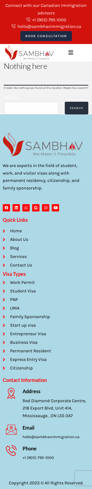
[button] (70, 52)
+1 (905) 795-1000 (38, 457)
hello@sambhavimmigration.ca (51, 436)
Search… (12, 97)
